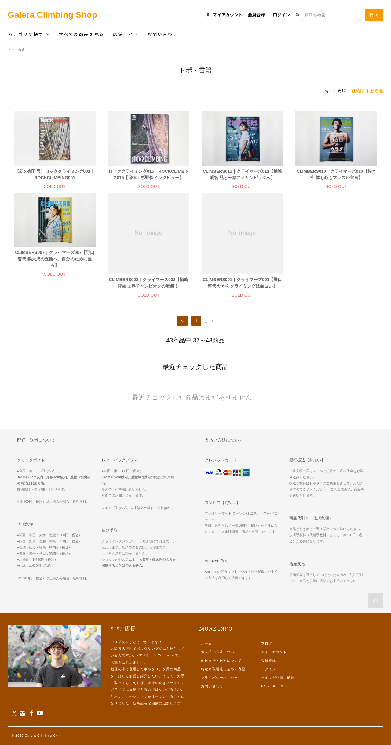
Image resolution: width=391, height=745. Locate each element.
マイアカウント (228, 15)
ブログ (266, 643)
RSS (265, 686)
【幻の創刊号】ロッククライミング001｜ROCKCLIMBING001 (55, 174)
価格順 (358, 91)
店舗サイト (126, 34)
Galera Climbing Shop (52, 15)
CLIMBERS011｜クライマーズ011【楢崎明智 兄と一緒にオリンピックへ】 (242, 174)
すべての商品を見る (81, 34)
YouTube (166, 655)
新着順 (376, 91)
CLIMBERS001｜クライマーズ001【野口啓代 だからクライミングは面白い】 (242, 282)
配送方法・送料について (221, 660)
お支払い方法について (219, 652)
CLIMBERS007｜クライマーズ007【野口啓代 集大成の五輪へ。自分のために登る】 (54, 259)
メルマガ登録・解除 (277, 677)
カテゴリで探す (29, 34)
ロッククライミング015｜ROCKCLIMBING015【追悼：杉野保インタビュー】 (148, 174)
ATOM (278, 686)
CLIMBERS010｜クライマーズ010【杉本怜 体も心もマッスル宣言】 (336, 174)
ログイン (281, 15)
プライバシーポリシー (219, 677)
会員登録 (256, 15)
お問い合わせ (162, 34)
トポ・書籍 (16, 50)
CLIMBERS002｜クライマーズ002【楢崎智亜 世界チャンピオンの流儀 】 (148, 282)
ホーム (206, 643)
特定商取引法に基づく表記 (223, 669)
